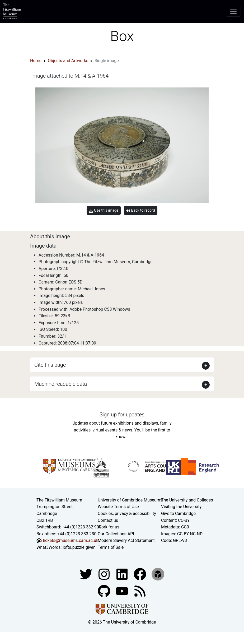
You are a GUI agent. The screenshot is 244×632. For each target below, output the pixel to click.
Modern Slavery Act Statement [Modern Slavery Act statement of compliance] (126, 540)
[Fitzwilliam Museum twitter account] (87, 573)
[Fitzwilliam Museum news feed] (140, 590)
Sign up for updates (122, 414)
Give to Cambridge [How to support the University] (178, 513)
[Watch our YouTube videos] (123, 590)
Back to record (140, 210)
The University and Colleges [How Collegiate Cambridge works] (187, 500)
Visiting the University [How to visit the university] (181, 506)
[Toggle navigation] (233, 11)
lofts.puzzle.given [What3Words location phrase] (79, 547)
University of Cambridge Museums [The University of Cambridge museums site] (130, 500)
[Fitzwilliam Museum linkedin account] (140, 573)
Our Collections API (116, 533)
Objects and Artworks (68, 60)
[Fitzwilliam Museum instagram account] (105, 573)
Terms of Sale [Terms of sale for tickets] (111, 547)
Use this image (103, 210)
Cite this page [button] (50, 365)
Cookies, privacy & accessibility (127, 513)
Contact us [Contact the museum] (108, 520)
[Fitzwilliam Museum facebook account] (123, 573)
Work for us (108, 526)
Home (35, 60)
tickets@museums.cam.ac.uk (70, 540)
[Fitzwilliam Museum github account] (105, 590)
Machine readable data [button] (60, 384)
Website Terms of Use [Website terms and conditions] (118, 506)
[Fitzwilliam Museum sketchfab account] (157, 573)
